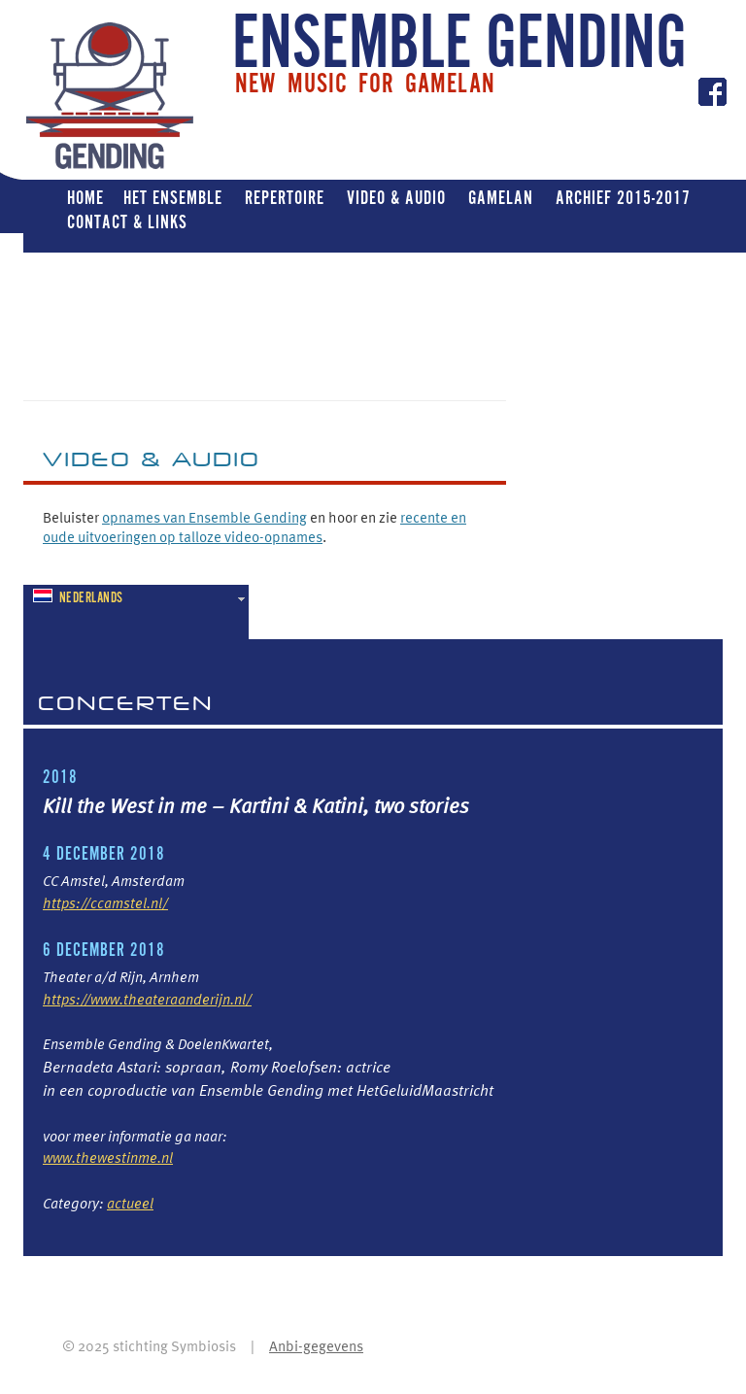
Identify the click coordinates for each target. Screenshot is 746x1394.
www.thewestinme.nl (108, 1157)
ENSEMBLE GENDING (459, 46)
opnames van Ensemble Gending (204, 516)
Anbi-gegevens (316, 1345)
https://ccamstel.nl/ (105, 902)
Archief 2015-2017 (623, 198)
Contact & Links (127, 222)
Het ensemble (172, 198)
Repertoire (284, 198)
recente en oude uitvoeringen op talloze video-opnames (254, 526)
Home (85, 198)
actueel (130, 1202)
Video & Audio (396, 198)
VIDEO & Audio (151, 458)
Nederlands (78, 598)
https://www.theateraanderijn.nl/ (147, 998)
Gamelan (500, 198)
